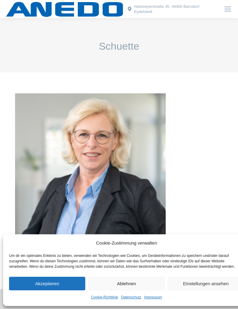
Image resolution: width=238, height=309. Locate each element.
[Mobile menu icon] (228, 9)
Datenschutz (131, 297)
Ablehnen (126, 283)
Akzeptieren (47, 283)
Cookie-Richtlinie (104, 297)
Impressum (153, 297)
